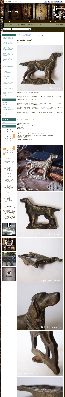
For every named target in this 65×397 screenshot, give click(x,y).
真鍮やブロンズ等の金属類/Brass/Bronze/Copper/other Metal (32, 35)
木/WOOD (5, 102)
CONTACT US (32, 21)
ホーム (18, 34)
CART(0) (53, 21)
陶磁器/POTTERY (6, 107)
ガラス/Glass (5, 113)
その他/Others (5, 115)
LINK (4, 122)
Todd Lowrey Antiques (11, 12)
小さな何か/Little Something (26, 34)
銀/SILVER (5, 104)
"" (7, 24)
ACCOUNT (12, 21)
